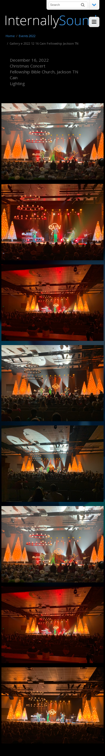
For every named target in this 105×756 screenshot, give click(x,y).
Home (10, 36)
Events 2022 (27, 36)
